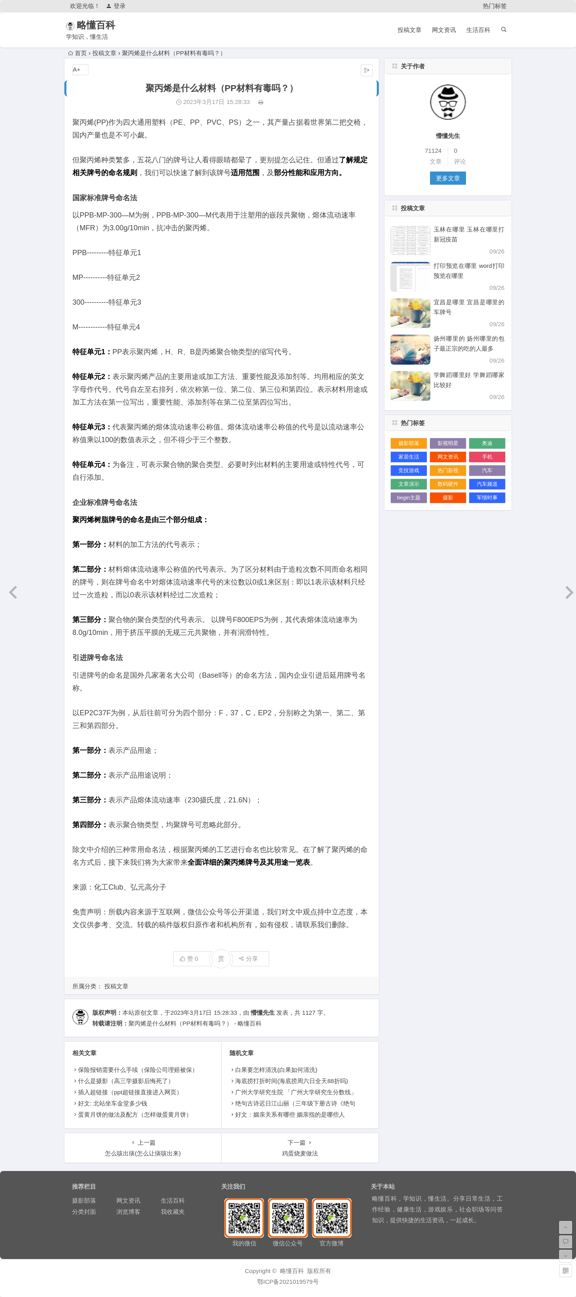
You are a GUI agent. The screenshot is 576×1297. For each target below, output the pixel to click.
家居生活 (408, 457)
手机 (487, 457)
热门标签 (495, 5)
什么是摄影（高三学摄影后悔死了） (126, 1081)
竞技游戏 (408, 470)
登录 (116, 5)
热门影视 (448, 470)
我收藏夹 (173, 1211)
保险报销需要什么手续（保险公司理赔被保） (138, 1069)
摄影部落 (408, 443)
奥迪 (487, 443)
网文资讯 (444, 29)
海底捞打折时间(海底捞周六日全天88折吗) (291, 1081)
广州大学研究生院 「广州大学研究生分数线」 (296, 1092)
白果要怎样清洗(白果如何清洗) (276, 1069)
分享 (248, 958)
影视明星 (448, 443)
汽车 (487, 470)
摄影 (448, 498)
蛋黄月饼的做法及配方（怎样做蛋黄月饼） (135, 1114)
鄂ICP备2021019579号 (287, 1281)
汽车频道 (487, 484)
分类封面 (84, 1211)
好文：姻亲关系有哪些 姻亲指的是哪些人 (290, 1114)
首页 (77, 53)
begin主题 (408, 498)
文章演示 (408, 484)
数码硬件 (448, 484)
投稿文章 (410, 29)
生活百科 (478, 29)
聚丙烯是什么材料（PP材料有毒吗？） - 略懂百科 (195, 1023)
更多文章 (448, 178)
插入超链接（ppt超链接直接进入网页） (130, 1092)
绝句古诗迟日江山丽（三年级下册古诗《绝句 (295, 1103)
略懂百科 (107, 25)
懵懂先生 (263, 1012)
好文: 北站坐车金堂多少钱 (112, 1103)
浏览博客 (128, 1211)
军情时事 (487, 498)
